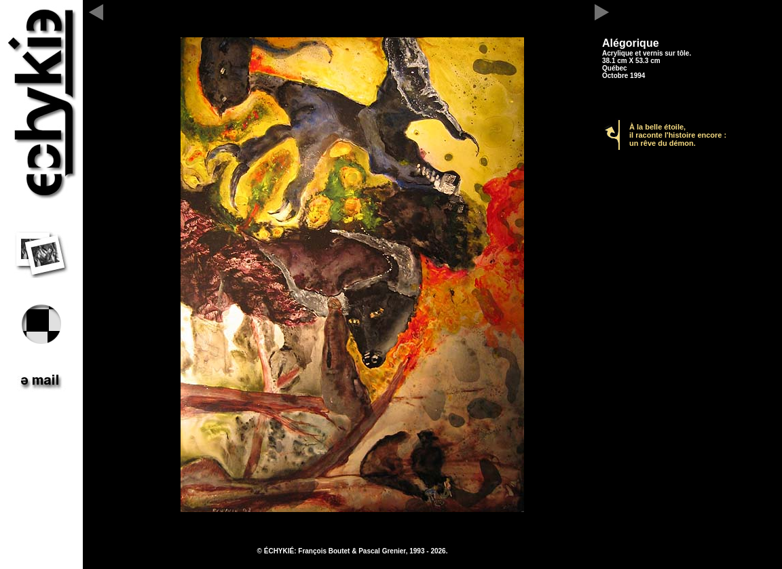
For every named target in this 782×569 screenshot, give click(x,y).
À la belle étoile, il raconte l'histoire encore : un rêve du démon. (677, 135)
